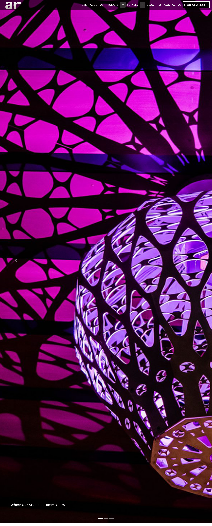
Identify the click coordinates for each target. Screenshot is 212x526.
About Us (96, 5)
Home (83, 5)
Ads (159, 5)
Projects (112, 5)
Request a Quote (196, 5)
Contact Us (172, 5)
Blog (150, 5)
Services (132, 5)
